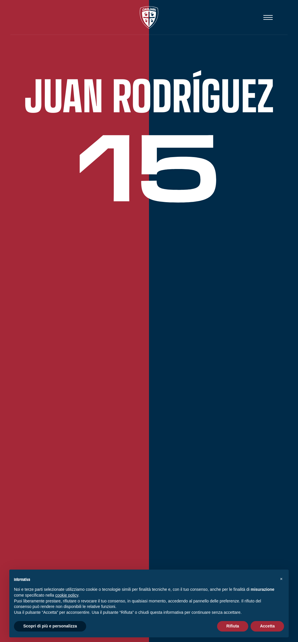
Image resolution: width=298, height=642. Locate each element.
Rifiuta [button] (232, 626)
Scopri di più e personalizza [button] (50, 626)
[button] (281, 579)
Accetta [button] (267, 626)
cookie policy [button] (66, 595)
